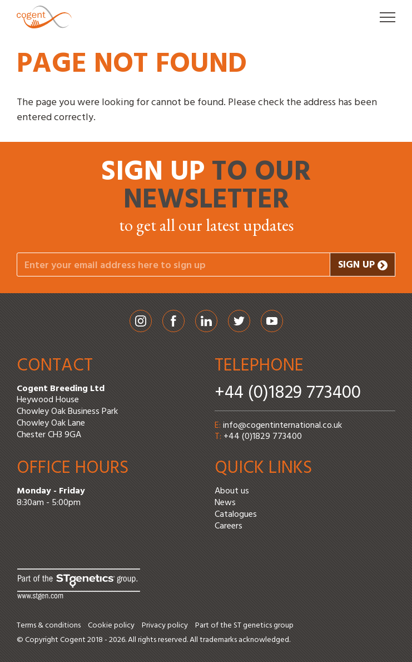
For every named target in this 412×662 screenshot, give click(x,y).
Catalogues (236, 514)
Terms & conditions (49, 625)
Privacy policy (165, 625)
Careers (228, 526)
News (225, 503)
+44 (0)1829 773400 (288, 393)
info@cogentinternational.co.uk (282, 425)
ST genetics (253, 625)
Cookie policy (111, 625)
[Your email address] (173, 264)
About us (232, 491)
